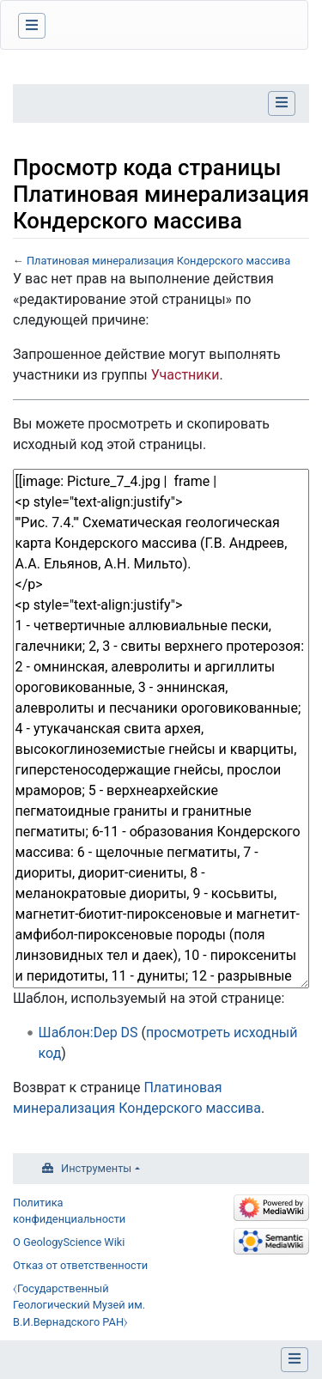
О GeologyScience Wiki (69, 1242)
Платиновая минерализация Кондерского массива (158, 260)
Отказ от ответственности (80, 1265)
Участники (185, 375)
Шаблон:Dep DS (88, 1032)
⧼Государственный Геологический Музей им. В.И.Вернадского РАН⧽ (79, 1304)
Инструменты (96, 1168)
